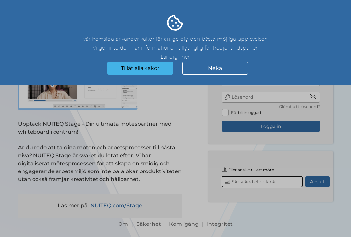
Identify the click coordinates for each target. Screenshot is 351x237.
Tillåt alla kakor (140, 68)
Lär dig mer (175, 57)
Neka (215, 68)
